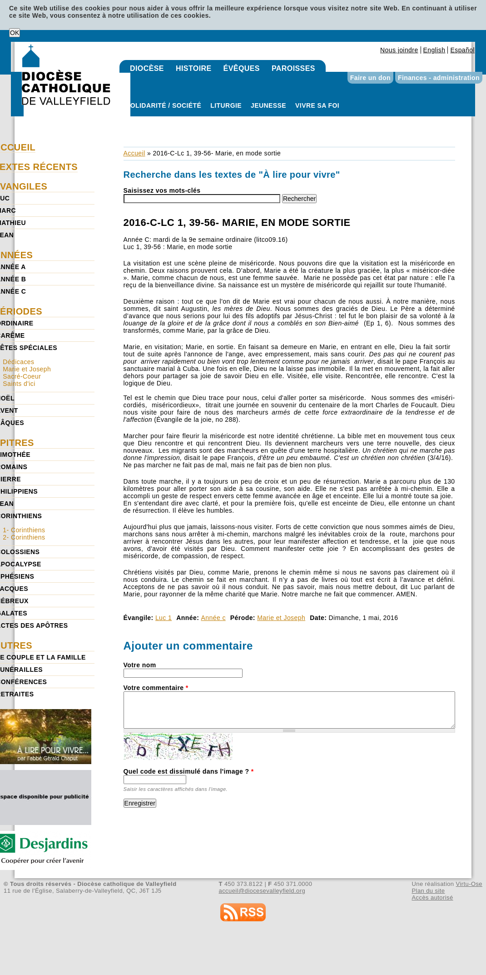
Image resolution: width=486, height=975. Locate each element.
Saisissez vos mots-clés (162, 190)
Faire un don (370, 77)
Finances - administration (439, 77)
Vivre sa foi (317, 105)
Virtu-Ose (469, 883)
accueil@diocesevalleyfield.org (262, 890)
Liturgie (226, 105)
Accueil (134, 153)
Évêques (241, 68)
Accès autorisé (432, 897)
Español (462, 50)
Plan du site (428, 890)
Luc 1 (163, 617)
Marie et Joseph (281, 617)
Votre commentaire (156, 687)
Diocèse (147, 68)
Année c (213, 617)
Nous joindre (399, 50)
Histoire (194, 68)
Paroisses (293, 68)
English (434, 50)
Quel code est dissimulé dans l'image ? (189, 771)
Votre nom (140, 665)
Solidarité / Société (163, 105)
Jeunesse (268, 105)
